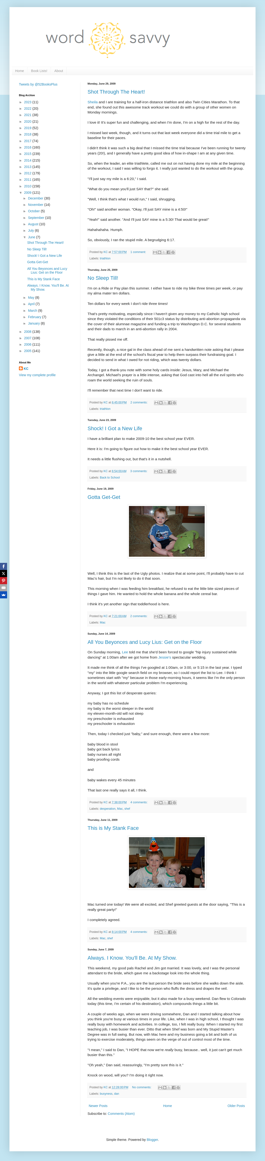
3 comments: (139, 471)
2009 (28, 192)
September (36, 218)
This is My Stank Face (113, 828)
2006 (28, 344)
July (31, 230)
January (34, 323)
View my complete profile (37, 375)
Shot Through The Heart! (116, 92)
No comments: (142, 1087)
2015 (28, 154)
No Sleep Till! (103, 278)
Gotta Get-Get (104, 497)
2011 (28, 179)
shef (127, 808)
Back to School (110, 477)
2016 (28, 147)
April (31, 304)
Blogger (152, 1140)
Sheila (93, 102)
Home (19, 71)
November (36, 205)
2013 (28, 167)
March (33, 310)
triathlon (105, 258)
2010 (28, 186)
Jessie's (164, 657)
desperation (107, 808)
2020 (28, 121)
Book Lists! (39, 71)
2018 (28, 134)
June (32, 237)
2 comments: (139, 402)
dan (116, 1093)
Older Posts (236, 1106)
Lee (125, 652)
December (36, 198)
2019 (28, 128)
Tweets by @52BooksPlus (38, 84)
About (58, 71)
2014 (28, 160)
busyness (106, 1093)
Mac (103, 622)
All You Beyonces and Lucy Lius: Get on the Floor (145, 642)
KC (26, 368)
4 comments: (139, 802)
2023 (28, 102)
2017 (28, 141)
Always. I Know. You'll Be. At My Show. (132, 958)
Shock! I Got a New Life (115, 428)
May (31, 297)
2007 (28, 338)
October (34, 211)
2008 (28, 332)
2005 (28, 351)
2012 (28, 173)
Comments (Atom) (121, 1114)
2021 (28, 115)
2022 (28, 108)
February (35, 317)
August (33, 224)
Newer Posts (98, 1106)
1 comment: (138, 252)
